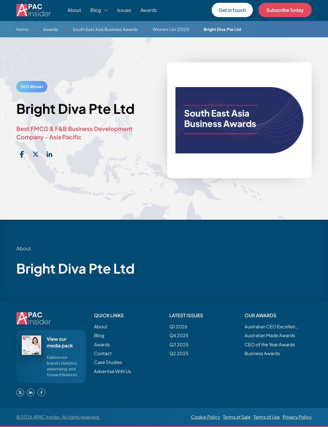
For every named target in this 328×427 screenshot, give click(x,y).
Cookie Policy (205, 417)
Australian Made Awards (270, 335)
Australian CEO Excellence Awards (272, 326)
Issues (124, 10)
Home (22, 29)
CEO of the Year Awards (270, 344)
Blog (99, 335)
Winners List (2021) (171, 29)
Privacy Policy (297, 417)
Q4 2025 (178, 335)
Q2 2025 (178, 353)
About (74, 10)
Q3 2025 (178, 344)
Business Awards (262, 353)
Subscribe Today (285, 10)
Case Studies (108, 362)
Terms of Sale (237, 417)
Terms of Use (266, 417)
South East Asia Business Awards (105, 29)
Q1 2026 (178, 326)
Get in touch (232, 10)
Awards (148, 10)
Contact (103, 353)
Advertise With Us (112, 371)
